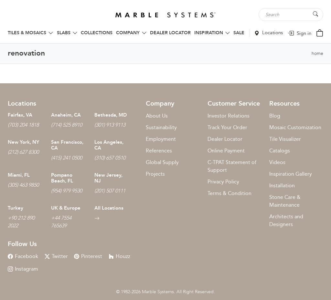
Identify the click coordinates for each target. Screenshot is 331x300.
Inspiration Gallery (290, 174)
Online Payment (226, 151)
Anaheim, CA (66, 115)
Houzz (119, 256)
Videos (277, 162)
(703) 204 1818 (23, 125)
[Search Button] (315, 14)
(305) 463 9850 (23, 185)
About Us (157, 116)
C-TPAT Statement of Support (232, 166)
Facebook (23, 256)
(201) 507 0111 (109, 191)
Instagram (23, 269)
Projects (155, 174)
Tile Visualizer (285, 139)
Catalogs (279, 151)
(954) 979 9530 (66, 191)
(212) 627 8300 (23, 152)
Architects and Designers (286, 220)
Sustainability (161, 127)
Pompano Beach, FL (62, 178)
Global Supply (162, 162)
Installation (282, 185)
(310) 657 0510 (109, 158)
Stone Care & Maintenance (285, 201)
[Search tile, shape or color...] (291, 14)
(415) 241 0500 (66, 158)
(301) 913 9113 (109, 125)
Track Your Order (227, 127)
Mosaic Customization (295, 127)
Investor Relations (229, 116)
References (159, 151)
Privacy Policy (223, 182)
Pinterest (88, 256)
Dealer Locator (225, 139)
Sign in (299, 33)
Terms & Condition (229, 193)
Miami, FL (19, 175)
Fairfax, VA (20, 115)
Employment (161, 139)
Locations (268, 33)
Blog (274, 116)
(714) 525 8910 (66, 125)
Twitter (56, 256)
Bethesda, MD (110, 115)
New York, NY (23, 142)
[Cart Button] (319, 32)
